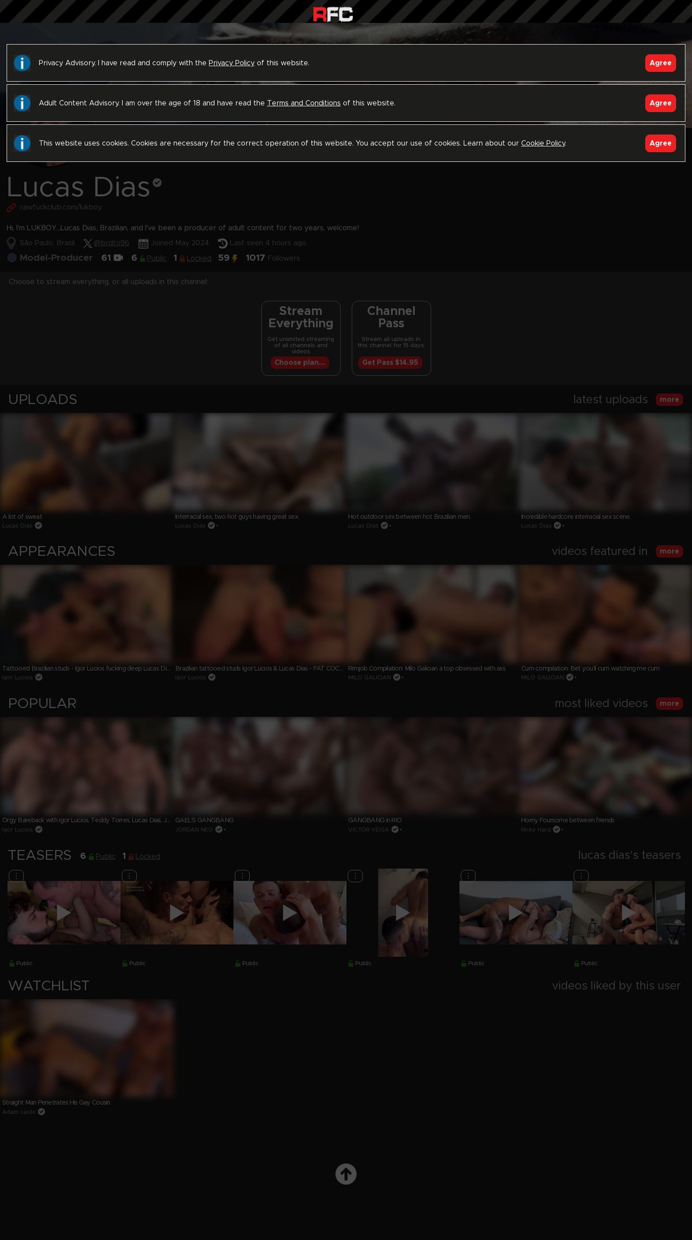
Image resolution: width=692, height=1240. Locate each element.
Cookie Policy (543, 143)
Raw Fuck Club (333, 13)
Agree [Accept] (661, 63)
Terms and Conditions (304, 103)
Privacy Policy (232, 63)
